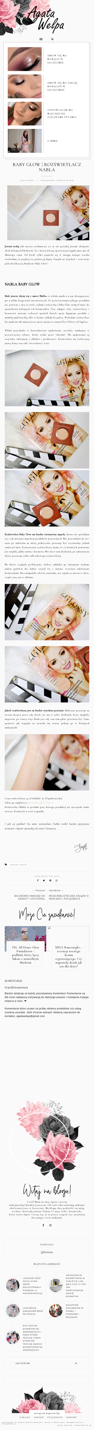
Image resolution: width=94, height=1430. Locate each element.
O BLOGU (25, 1417)
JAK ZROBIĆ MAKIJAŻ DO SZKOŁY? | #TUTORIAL (29, 897)
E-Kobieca (48, 802)
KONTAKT (72, 1417)
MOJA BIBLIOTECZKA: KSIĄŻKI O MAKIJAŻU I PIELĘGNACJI (69, 897)
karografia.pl (83, 1425)
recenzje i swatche (18, 865)
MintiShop (34, 802)
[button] (23, 38)
